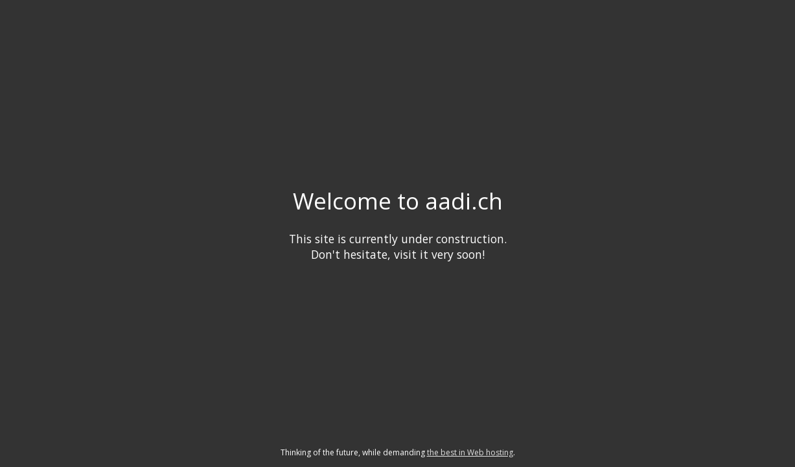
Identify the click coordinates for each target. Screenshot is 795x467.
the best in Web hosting (470, 452)
